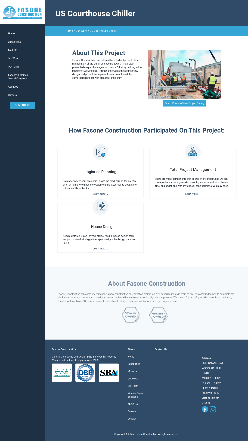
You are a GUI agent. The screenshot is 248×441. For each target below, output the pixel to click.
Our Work (13, 58)
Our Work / (82, 31)
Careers (12, 95)
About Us (13, 87)
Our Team (13, 67)
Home (11, 34)
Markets (12, 50)
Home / (70, 31)
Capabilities (14, 42)
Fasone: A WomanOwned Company (18, 76)
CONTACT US (22, 105)
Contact (132, 418)
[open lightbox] (184, 74)
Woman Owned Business (136, 395)
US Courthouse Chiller (103, 31)
